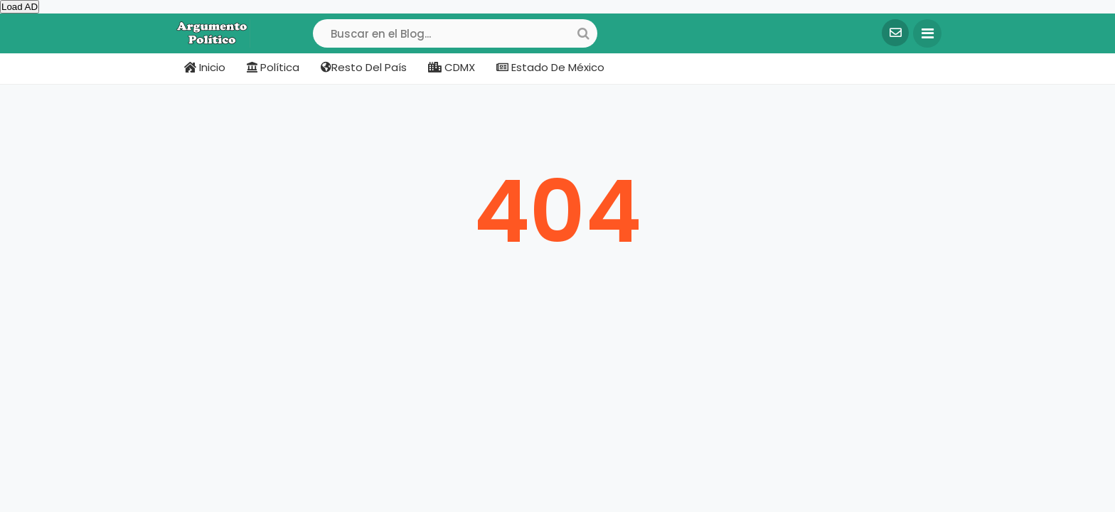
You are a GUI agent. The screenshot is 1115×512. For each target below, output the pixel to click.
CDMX (451, 67)
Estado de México (550, 67)
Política (273, 67)
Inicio (204, 67)
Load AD (19, 6)
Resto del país (364, 67)
